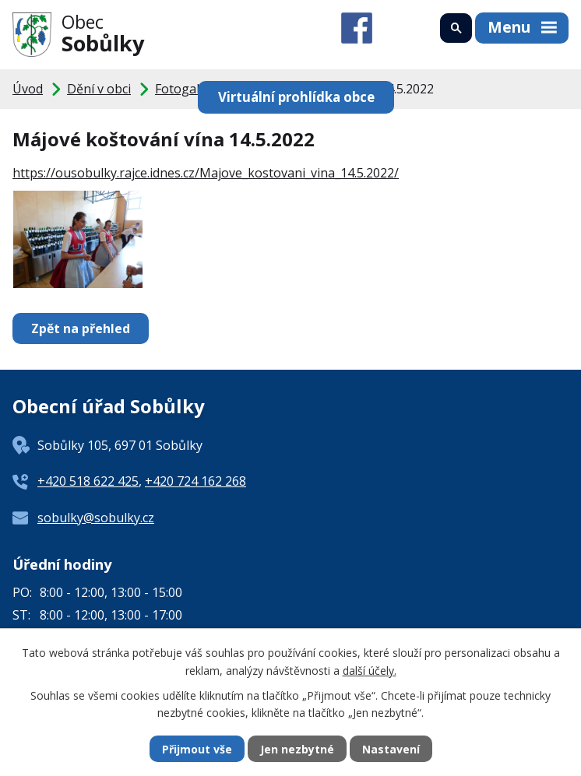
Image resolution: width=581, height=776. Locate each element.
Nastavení (391, 749)
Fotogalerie (188, 88)
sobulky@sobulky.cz (95, 517)
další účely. (369, 669)
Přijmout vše (197, 749)
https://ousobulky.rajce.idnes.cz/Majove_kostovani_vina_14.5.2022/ (205, 172)
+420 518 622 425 (88, 481)
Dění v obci (99, 88)
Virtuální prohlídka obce (296, 97)
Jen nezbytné (297, 749)
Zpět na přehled (80, 328)
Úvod (27, 88)
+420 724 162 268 (195, 481)
